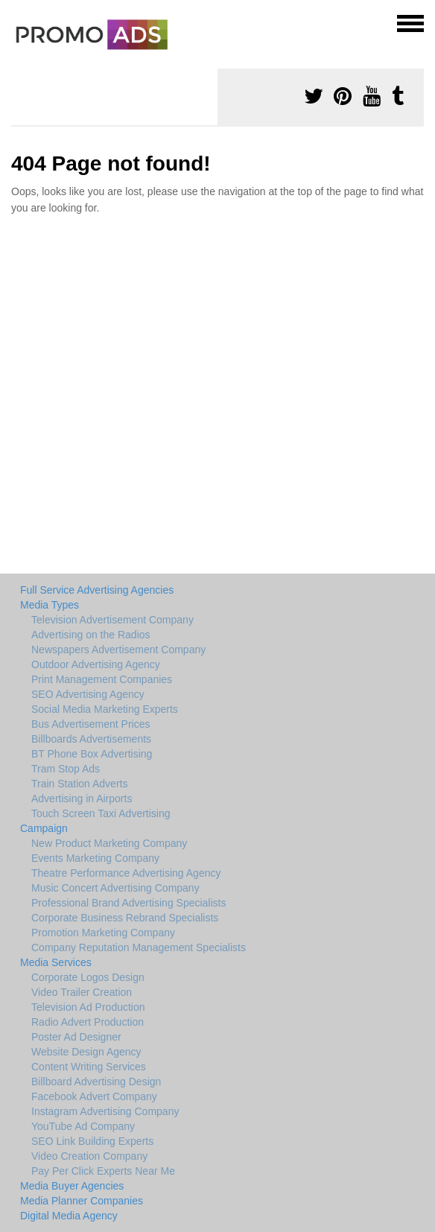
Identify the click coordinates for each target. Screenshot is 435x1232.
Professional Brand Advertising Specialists (128, 903)
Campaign (44, 828)
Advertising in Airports (81, 798)
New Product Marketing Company (109, 843)
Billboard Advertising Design (96, 1081)
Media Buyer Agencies (72, 1186)
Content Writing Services (88, 1067)
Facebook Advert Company (94, 1096)
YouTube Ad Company (83, 1126)
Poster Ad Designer (76, 1037)
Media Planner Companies (81, 1201)
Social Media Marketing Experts (104, 709)
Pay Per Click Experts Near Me (103, 1171)
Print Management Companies (101, 679)
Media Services (56, 962)
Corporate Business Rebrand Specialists (124, 918)
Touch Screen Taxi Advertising (101, 813)
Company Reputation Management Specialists (138, 947)
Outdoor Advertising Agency (95, 664)
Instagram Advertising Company (105, 1111)
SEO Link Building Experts (92, 1141)
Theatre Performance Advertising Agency (125, 873)
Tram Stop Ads (65, 769)
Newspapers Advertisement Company (118, 649)
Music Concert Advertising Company (115, 888)
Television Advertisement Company (112, 620)
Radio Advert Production (87, 1022)
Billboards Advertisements (91, 739)
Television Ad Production (88, 1007)
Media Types (49, 605)
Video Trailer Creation (81, 992)
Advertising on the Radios (90, 635)
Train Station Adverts (79, 784)
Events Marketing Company (95, 858)
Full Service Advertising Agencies (97, 590)
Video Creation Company (89, 1156)
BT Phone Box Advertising (91, 754)
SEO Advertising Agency (88, 694)
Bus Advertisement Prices (90, 724)
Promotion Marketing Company (103, 933)
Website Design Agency (86, 1052)
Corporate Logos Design (88, 977)
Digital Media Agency (69, 1216)
